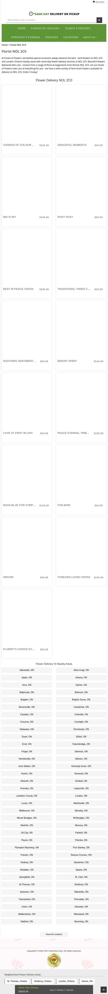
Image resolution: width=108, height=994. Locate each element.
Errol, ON (27, 744)
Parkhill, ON (81, 833)
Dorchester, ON (81, 729)
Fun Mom (63, 505)
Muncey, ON (81, 825)
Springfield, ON (26, 877)
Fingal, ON (26, 751)
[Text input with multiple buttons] (51, 20)
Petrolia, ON (81, 840)
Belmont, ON (81, 692)
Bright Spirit (67, 360)
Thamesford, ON (27, 899)
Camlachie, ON (81, 707)
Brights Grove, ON (81, 699)
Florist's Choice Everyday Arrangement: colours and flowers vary (19, 649)
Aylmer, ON (81, 685)
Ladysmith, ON (81, 788)
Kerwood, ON (81, 773)
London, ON (81, 796)
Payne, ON (26, 840)
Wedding (51, 37)
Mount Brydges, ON (27, 818)
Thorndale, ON (81, 899)
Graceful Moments (72, 144)
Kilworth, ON (27, 781)
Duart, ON (27, 736)
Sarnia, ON (87, 981)
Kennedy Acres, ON (81, 766)
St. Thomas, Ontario (17, 981)
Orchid (8, 577)
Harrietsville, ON (27, 759)
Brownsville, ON (27, 707)
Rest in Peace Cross (18, 288)
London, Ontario (67, 981)
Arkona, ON (81, 677)
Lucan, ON (26, 803)
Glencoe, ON (81, 751)
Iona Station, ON (27, 766)
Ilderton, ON (81, 759)
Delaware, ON (27, 729)
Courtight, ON (81, 722)
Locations (70, 37)
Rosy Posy (65, 216)
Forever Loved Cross (73, 577)
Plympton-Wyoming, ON (27, 847)
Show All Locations (54, 934)
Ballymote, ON (27, 692)
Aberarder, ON (27, 670)
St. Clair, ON (81, 877)
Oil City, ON (27, 833)
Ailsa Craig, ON (81, 670)
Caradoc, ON (26, 714)
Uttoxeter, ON (81, 906)
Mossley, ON (81, 810)
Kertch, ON (26, 773)
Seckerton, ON (81, 862)
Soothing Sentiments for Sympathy (19, 360)
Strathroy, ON (81, 884)
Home (22, 28)
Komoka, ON (26, 788)
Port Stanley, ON (81, 847)
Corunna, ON (26, 722)
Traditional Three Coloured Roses (74, 288)
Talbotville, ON (81, 892)
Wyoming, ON (81, 921)
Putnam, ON (27, 855)
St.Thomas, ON (26, 884)
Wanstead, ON (81, 914)
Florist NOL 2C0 (18, 45)
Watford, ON (27, 921)
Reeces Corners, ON (81, 855)
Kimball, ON (81, 781)
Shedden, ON (27, 870)
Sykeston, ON (27, 892)
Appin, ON (27, 677)
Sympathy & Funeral (25, 37)
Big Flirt (9, 216)
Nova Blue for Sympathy (19, 505)
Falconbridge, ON (81, 744)
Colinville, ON (81, 714)
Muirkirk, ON (27, 825)
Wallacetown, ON (26, 914)
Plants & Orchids (77, 28)
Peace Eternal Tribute (74, 432)
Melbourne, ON (26, 810)
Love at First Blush (18, 432)
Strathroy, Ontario (42, 981)
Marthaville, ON (81, 803)
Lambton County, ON (26, 796)
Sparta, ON (81, 870)
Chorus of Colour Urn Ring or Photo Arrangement (19, 144)
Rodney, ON (27, 862)
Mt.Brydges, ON (81, 818)
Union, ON (27, 906)
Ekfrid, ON (81, 736)
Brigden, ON (27, 699)
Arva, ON (26, 685)
